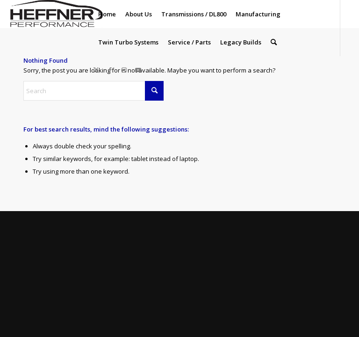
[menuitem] (107, 14)
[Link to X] (96, 70)
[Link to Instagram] (124, 70)
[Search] (273, 42)
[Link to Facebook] (110, 70)
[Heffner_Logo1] (55, 14)
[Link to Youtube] (138, 70)
